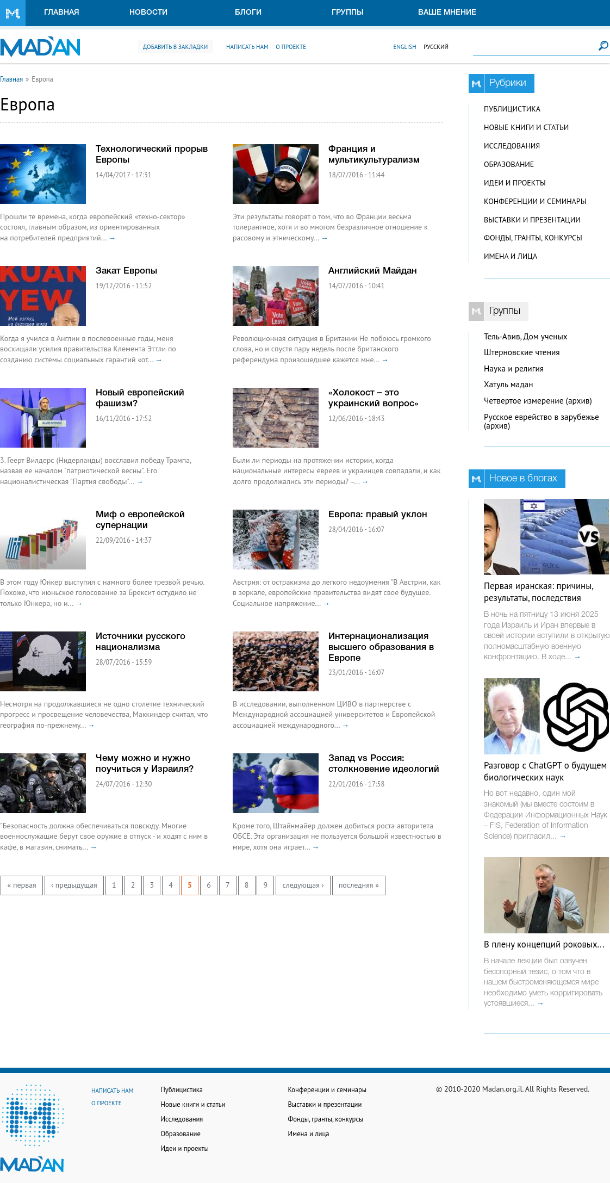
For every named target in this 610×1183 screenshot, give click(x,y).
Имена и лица (510, 256)
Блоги (248, 12)
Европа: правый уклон (377, 515)
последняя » (359, 885)
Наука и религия (514, 368)
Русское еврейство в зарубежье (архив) (541, 421)
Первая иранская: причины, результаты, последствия (538, 592)
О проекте (291, 47)
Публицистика (512, 109)
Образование (509, 164)
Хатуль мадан (508, 384)
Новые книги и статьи (526, 127)
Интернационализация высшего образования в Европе (381, 647)
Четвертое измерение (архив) (538, 400)
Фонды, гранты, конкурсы (533, 238)
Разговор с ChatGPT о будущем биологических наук (545, 771)
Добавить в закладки (175, 47)
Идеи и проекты (515, 183)
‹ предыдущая (74, 885)
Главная (61, 12)
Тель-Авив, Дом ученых (526, 336)
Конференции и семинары (535, 201)
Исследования (512, 146)
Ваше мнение (447, 12)
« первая (22, 885)
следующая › (302, 885)
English (404, 47)
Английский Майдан (372, 271)
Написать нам (247, 47)
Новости (148, 12)
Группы (348, 12)
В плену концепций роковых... (544, 944)
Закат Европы (126, 271)
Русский (436, 47)
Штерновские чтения (522, 352)
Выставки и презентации (532, 220)
